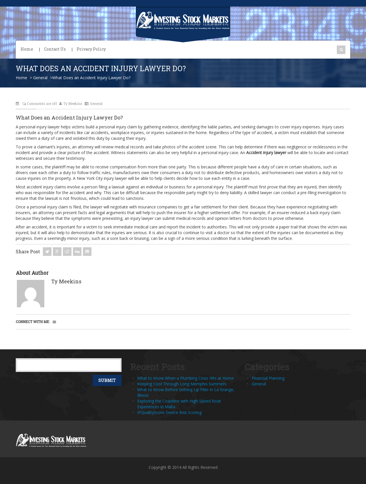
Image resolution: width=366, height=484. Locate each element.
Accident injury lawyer (266, 152)
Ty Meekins (70, 103)
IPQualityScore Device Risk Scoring (169, 412)
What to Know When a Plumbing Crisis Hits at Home (185, 378)
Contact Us (55, 49)
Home (27, 49)
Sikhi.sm (360, 361)
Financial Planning (268, 378)
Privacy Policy (91, 49)
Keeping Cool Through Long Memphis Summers (181, 384)
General (40, 77)
